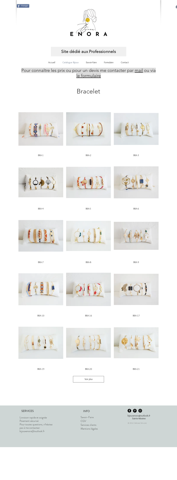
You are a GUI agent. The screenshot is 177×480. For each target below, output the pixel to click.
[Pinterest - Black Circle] (135, 411)
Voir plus (89, 379)
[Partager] (23, 6)
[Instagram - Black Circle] (140, 411)
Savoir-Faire (87, 417)
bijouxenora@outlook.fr (32, 431)
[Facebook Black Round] (129, 411)
